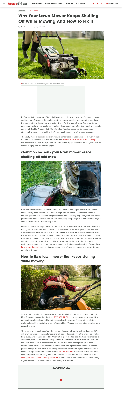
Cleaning (80, 3)
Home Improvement (54, 3)
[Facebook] (94, 4)
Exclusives (37, 3)
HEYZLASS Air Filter (61, 317)
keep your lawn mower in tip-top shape (79, 139)
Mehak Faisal (25, 27)
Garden (69, 3)
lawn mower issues (29, 247)
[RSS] (101, 4)
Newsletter (112, 3)
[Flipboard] (97, 4)
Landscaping (33, 11)
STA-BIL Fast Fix (66, 351)
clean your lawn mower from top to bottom (39, 357)
